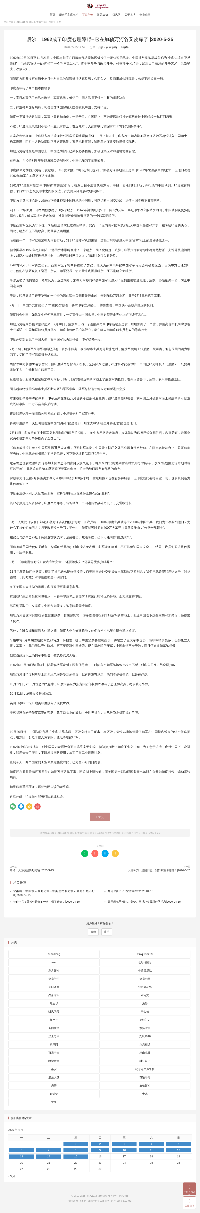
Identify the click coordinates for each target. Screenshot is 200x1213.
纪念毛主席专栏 (68, 14)
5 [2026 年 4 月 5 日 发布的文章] (178, 1146)
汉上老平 (53, 1038)
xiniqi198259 (145, 956)
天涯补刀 (144, 1022)
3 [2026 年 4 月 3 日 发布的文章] (124, 1146)
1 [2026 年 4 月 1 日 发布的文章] (76, 1146)
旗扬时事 (144, 1030)
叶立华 (54, 1006)
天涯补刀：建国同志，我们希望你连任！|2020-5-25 (159, 872)
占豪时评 (53, 997)
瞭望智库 (53, 1063)
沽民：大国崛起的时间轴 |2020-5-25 (32, 872)
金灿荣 (54, 1096)
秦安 (54, 1071)
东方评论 (53, 973)
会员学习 (53, 981)
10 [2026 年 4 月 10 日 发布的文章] (124, 1152)
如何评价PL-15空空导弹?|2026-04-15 (130, 893)
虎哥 (54, 1088)
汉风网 (116, 14)
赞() (125, 49)
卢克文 (145, 997)
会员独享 (144, 14)
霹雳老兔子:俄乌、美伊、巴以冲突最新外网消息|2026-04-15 (144, 904)
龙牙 (54, 1104)
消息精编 (144, 1047)
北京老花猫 (145, 989)
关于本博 (130, 14)
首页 (52, 14)
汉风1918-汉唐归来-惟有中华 (100, 6)
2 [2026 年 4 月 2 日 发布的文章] (100, 1146)
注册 (106, 934)
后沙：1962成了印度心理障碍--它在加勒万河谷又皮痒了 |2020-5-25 (100, 42)
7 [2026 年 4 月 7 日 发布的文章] (48, 1152)
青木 (145, 1096)
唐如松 (145, 1014)
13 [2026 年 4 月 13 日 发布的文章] (21, 1159)
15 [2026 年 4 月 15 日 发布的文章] (75, 1159)
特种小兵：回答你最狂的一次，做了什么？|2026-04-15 (46, 904)
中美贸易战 (145, 973)
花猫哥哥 (144, 1079)
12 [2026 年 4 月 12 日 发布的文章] (178, 1152)
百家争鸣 (87, 14)
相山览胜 (144, 1055)
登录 (93, 934)
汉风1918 (102, 14)
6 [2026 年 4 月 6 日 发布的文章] (21, 1152)
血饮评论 (144, 1088)
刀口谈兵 (53, 989)
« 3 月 (11, 1179)
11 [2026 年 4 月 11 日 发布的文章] (151, 1152)
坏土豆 (54, 1022)
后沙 (51, 24)
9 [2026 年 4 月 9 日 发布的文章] (100, 1152)
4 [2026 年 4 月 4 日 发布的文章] (151, 1146)
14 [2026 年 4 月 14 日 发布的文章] (48, 1159)
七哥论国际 (145, 964)
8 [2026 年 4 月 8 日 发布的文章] (76, 1152)
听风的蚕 (53, 1014)
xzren (54, 964)
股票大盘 (53, 1079)
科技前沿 (144, 1063)
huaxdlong (53, 956)
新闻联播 (53, 1030)
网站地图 (124, 1198)
